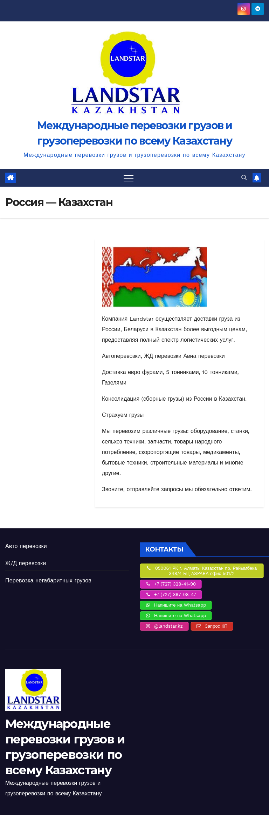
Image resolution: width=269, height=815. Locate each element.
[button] (244, 177)
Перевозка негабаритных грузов (48, 580)
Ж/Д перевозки (25, 563)
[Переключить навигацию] (128, 178)
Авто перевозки (26, 546)
